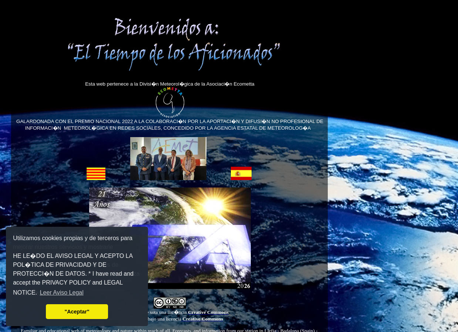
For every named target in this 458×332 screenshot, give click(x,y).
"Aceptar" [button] (76, 312)
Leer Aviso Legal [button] (62, 292)
